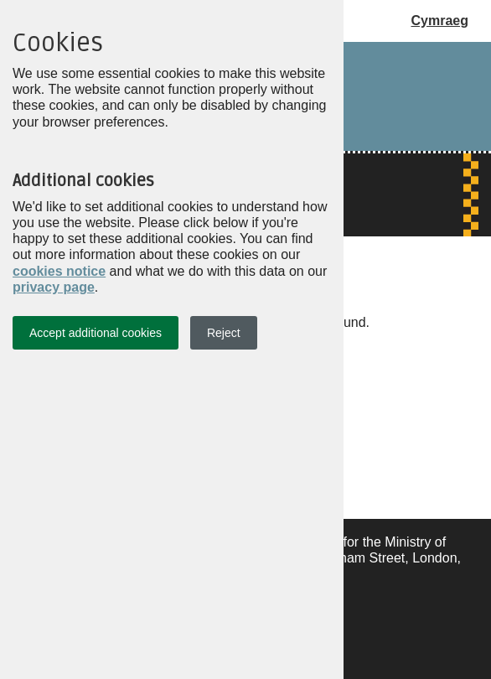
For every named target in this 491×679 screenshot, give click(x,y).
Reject (223, 333)
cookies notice (59, 271)
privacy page (54, 287)
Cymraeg (439, 20)
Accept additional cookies (95, 333)
